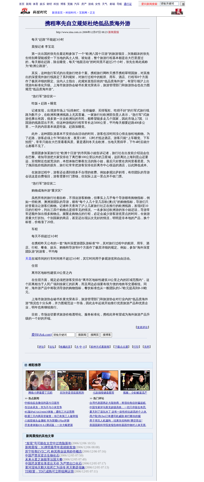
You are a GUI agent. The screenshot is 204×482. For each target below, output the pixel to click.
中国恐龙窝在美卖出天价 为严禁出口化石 (53, 463)
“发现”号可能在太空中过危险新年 (48, 443)
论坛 (52, 346)
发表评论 (142, 327)
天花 (28, 258)
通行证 (128, 4)
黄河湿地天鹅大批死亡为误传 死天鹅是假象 (55, 467)
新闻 (28, 4)
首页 (21, 4)
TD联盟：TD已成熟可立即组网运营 (49, 471)
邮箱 (112, 4)
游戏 (91, 4)
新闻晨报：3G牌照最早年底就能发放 (50, 447)
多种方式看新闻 (100, 346)
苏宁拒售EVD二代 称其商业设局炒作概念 (53, 451)
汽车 (77, 4)
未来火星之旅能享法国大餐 (43, 459)
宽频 (70, 4)
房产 (84, 4)
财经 (49, 4)
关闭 (146, 346)
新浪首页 (57, 12)
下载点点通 (121, 346)
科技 (56, 4)
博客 (63, 4)
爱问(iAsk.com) (42, 334)
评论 (41, 346)
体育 (35, 4)
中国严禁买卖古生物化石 (42, 455)
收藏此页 (65, 346)
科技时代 (71, 12)
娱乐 (42, 4)
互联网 (83, 12)
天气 (104, 4)
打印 (136, 346)
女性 (97, 4)
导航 (119, 4)
